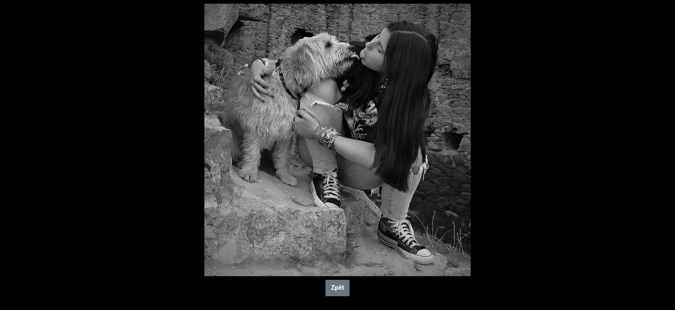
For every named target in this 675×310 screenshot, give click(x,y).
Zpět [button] (337, 287)
